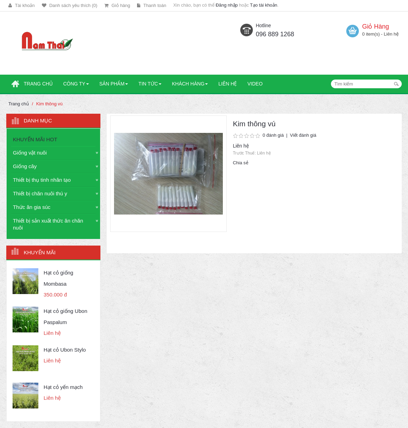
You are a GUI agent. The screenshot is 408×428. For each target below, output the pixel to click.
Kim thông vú (49, 103)
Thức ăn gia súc (32, 207)
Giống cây (25, 166)
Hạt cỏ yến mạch (63, 387)
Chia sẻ (240, 162)
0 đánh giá (273, 135)
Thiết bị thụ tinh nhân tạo (42, 180)
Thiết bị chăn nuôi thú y (40, 193)
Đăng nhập (226, 5)
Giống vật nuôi (30, 153)
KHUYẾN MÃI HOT (35, 139)
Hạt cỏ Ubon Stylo (65, 350)
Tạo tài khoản (263, 5)
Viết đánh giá (303, 135)
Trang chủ (18, 103)
